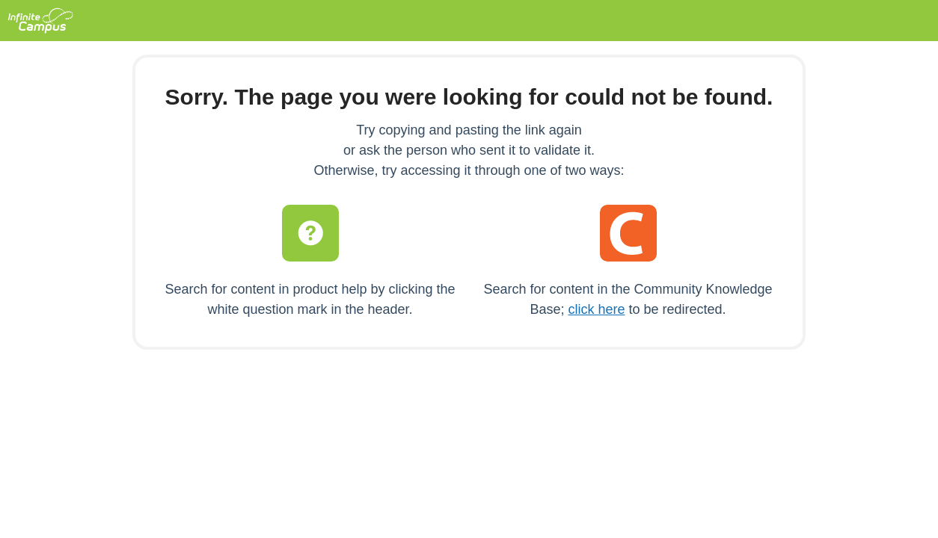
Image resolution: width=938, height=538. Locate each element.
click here (596, 309)
